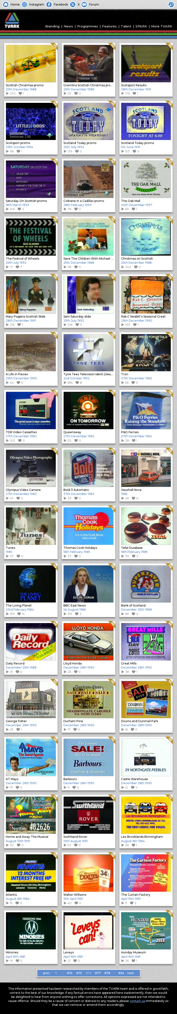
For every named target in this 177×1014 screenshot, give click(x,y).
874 (70, 973)
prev (46, 973)
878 (107, 973)
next (130, 973)
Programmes (87, 26)
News (68, 26)
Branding (52, 26)
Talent (126, 26)
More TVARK (161, 26)
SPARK (141, 26)
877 (98, 973)
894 (121, 973)
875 (79, 973)
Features (109, 26)
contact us (137, 1001)
